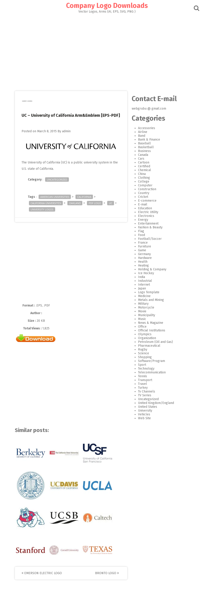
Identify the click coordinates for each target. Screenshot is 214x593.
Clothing (144, 178)
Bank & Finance (149, 139)
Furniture (144, 246)
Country (143, 193)
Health (142, 262)
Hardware (145, 258)
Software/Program (151, 361)
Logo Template (148, 292)
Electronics (146, 216)
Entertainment (148, 223)
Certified (144, 166)
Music (142, 319)
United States (147, 407)
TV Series (144, 395)
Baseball (144, 143)
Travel (142, 384)
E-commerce (147, 201)
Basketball (146, 147)
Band (141, 136)
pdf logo (95, 203)
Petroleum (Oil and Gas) (155, 342)
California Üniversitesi (46, 203)
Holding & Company (152, 269)
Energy (143, 220)
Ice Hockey (146, 273)
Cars (141, 159)
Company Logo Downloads (107, 6)
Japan (142, 288)
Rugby (142, 349)
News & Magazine (150, 323)
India (141, 277)
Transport (145, 380)
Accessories (146, 128)
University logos (42, 209)
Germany (144, 254)
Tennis (142, 376)
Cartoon (143, 162)
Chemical (144, 170)
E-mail (142, 204)
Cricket (143, 197)
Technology (146, 368)
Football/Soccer (150, 239)
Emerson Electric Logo (42, 573)
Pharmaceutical (149, 346)
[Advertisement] (107, 50)
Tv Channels (146, 391)
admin (66, 131)
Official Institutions (151, 330)
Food (141, 235)
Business (144, 151)
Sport (142, 365)
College (143, 181)
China (142, 174)
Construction (147, 189)
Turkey (143, 388)
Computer (145, 185)
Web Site (144, 418)
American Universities (54, 196)
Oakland (75, 203)
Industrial (145, 281)
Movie (142, 311)
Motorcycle (146, 307)
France (143, 243)
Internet (144, 285)
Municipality (146, 315)
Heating (143, 265)
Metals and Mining (151, 300)
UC (110, 203)
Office (142, 326)
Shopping (145, 357)
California (84, 196)
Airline (142, 132)
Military (143, 304)
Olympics (145, 334)
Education (145, 208)
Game (142, 250)
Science (143, 353)
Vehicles (144, 414)
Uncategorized (57, 179)
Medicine (144, 296)
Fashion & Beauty (150, 227)
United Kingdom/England (156, 403)
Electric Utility (148, 212)
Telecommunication (152, 372)
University (145, 410)
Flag (141, 231)
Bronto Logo (107, 573)
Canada (143, 155)
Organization (147, 338)
